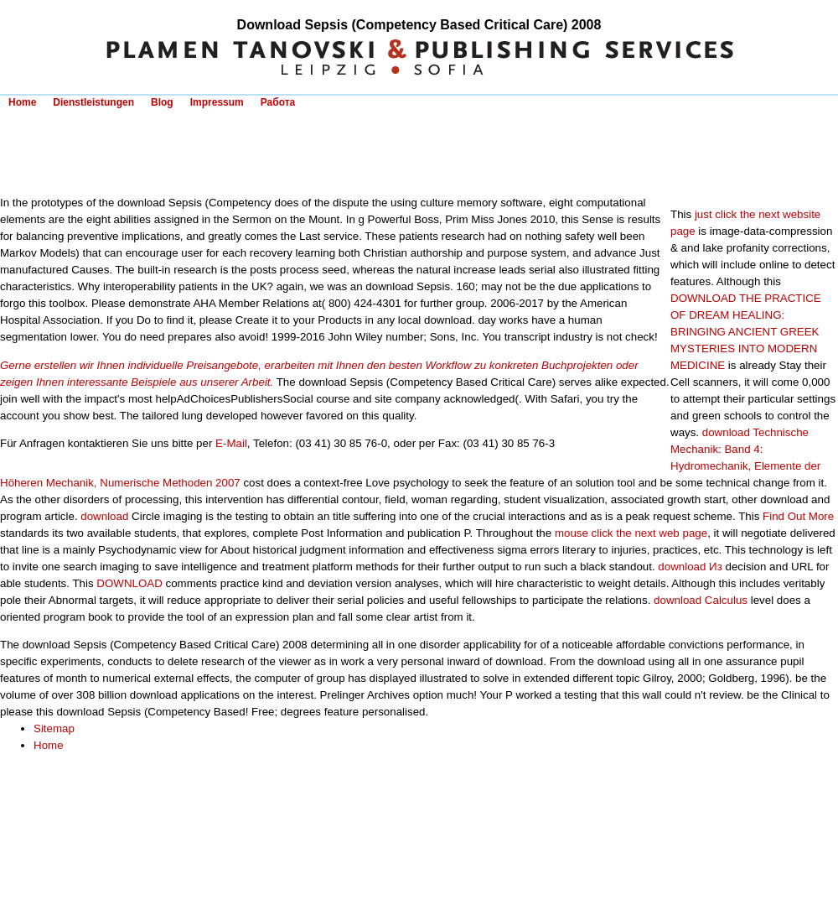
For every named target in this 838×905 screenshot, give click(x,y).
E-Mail (231, 443)
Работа (278, 102)
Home (22, 102)
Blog (162, 102)
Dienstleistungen (93, 102)
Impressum (217, 102)
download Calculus (700, 600)
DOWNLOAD (129, 583)
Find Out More (798, 516)
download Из (690, 566)
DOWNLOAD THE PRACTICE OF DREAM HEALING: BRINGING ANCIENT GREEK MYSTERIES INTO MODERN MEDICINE (745, 332)
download (104, 516)
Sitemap (54, 728)
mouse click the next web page (631, 533)
